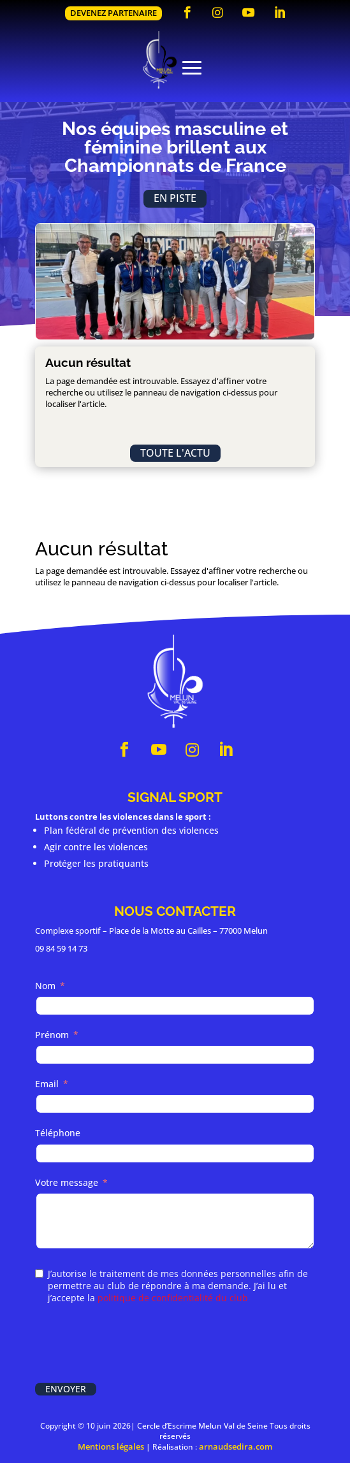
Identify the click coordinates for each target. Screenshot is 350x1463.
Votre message (66, 1182)
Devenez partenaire (113, 12)
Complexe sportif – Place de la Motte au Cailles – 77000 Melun (151, 930)
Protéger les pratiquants (96, 863)
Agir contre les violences (96, 847)
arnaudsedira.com (235, 1446)
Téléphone (57, 1133)
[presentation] (132, 1344)
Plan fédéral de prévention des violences (131, 830)
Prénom (52, 1035)
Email (47, 1084)
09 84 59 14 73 (61, 948)
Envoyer (65, 1389)
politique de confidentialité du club (173, 1298)
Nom (45, 986)
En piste (175, 198)
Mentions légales (111, 1446)
